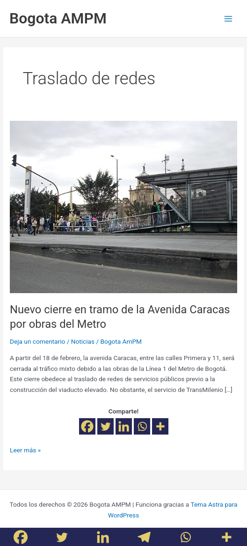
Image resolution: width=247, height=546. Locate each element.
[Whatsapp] (142, 426)
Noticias (82, 341)
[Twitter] (105, 426)
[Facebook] (87, 426)
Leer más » (25, 449)
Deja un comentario (37, 341)
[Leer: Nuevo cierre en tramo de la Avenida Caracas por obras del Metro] (123, 206)
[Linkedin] (124, 426)
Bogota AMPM (58, 18)
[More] (160, 426)
